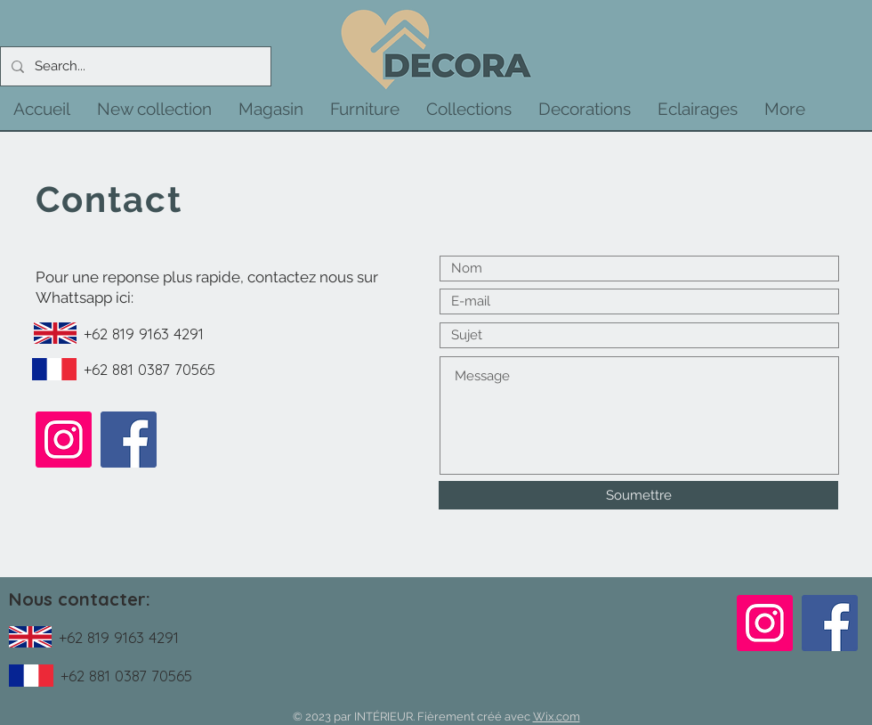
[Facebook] (129, 439)
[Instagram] (64, 439)
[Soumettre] (638, 495)
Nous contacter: (79, 599)
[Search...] (134, 66)
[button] (154, 109)
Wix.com (556, 716)
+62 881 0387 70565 (149, 369)
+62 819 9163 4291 (144, 333)
